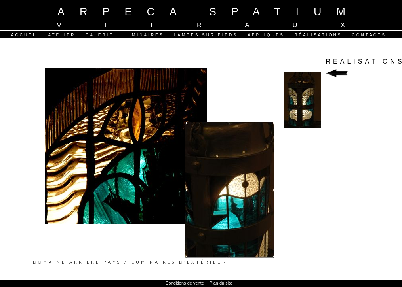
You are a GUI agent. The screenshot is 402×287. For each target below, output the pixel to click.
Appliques (266, 35)
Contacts (369, 35)
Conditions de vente (185, 283)
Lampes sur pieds (206, 35)
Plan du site (221, 283)
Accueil (25, 35)
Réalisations (318, 35)
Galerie (100, 35)
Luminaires (144, 35)
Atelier (61, 35)
